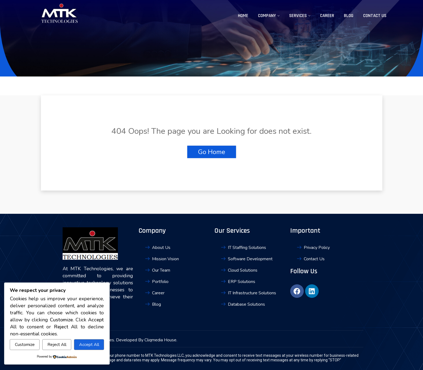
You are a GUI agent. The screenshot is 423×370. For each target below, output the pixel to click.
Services (298, 16)
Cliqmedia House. (160, 340)
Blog (348, 16)
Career (327, 16)
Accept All (89, 345)
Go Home (211, 152)
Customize (25, 345)
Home (243, 16)
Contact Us (374, 16)
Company (267, 16)
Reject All (56, 345)
